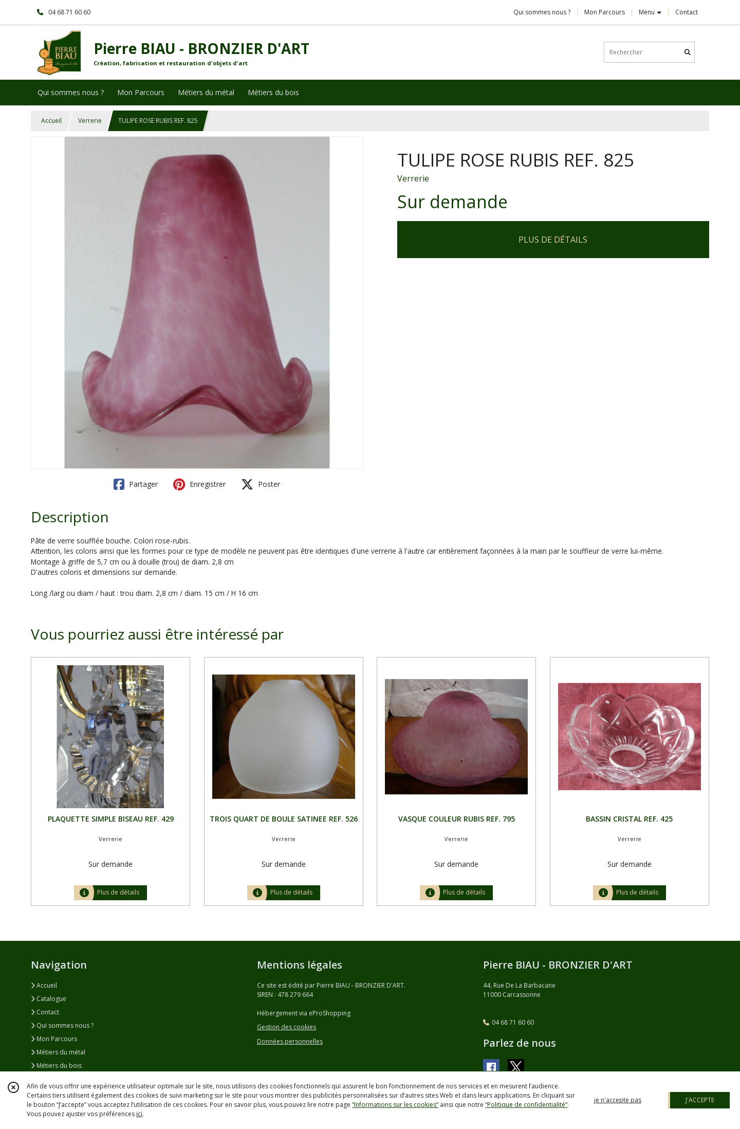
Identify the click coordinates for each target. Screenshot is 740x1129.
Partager (136, 484)
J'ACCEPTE (700, 1100)
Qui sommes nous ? (62, 1025)
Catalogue (48, 998)
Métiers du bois (56, 1065)
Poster (260, 484)
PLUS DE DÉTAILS (553, 239)
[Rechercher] (687, 52)
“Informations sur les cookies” (395, 1104)
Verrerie (90, 120)
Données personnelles (290, 1041)
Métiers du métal (58, 1052)
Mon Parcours (54, 1038)
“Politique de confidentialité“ (526, 1104)
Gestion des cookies (286, 1027)
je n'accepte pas (617, 1100)
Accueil (51, 120)
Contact (686, 12)
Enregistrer (199, 484)
